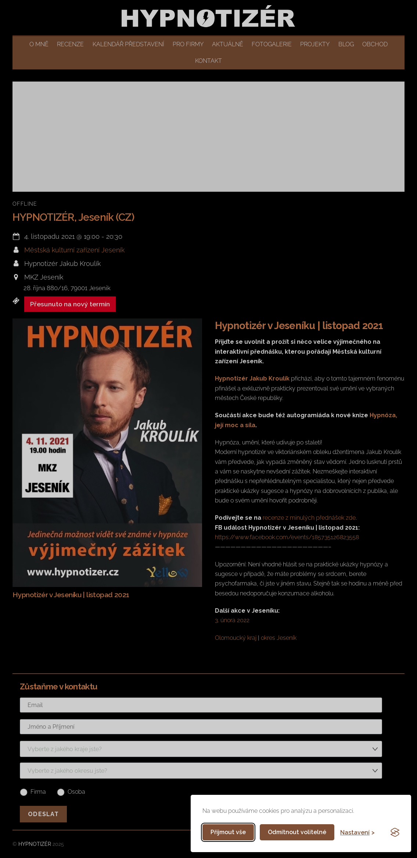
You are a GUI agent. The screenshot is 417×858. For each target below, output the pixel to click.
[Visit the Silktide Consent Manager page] (395, 832)
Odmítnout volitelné (297, 832)
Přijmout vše (228, 832)
